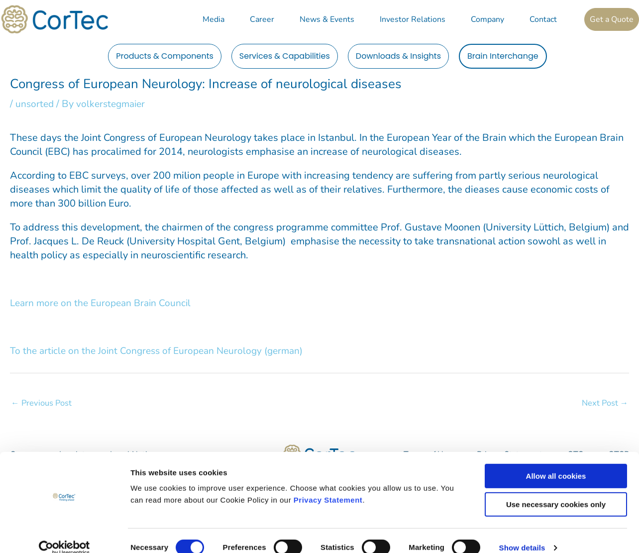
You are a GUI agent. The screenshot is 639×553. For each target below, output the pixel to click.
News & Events (327, 19)
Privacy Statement (328, 485)
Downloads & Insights (398, 56)
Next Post (604, 403)
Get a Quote (612, 19)
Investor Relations (412, 19)
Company (487, 19)
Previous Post (42, 403)
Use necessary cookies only (556, 490)
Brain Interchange (502, 56)
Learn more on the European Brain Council (104, 303)
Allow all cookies (556, 461)
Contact (543, 19)
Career (262, 19)
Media (213, 19)
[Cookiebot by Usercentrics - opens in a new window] (64, 533)
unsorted (35, 104)
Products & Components (164, 56)
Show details (522, 533)
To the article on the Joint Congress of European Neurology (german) (162, 350)
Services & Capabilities (284, 56)
